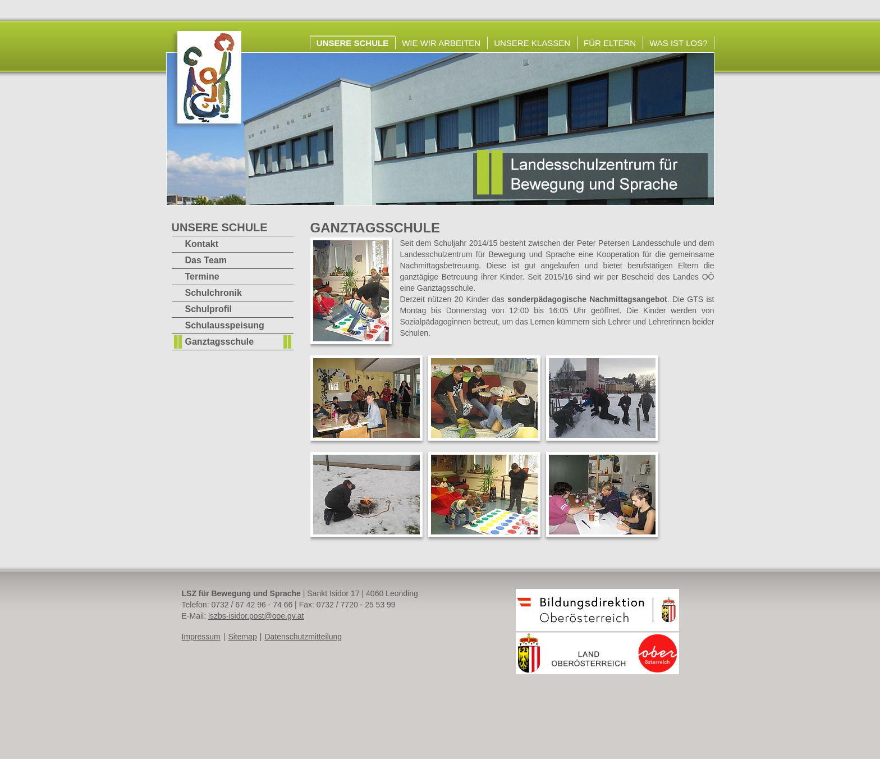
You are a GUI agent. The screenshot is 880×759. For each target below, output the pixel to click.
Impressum (201, 636)
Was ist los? (678, 43)
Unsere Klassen (532, 43)
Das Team (206, 260)
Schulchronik (213, 293)
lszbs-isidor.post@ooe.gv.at (256, 615)
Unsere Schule (352, 43)
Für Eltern (610, 43)
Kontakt (202, 244)
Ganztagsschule (219, 341)
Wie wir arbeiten (441, 43)
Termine (202, 276)
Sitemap (242, 636)
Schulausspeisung (224, 325)
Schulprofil (208, 309)
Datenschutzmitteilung (303, 636)
